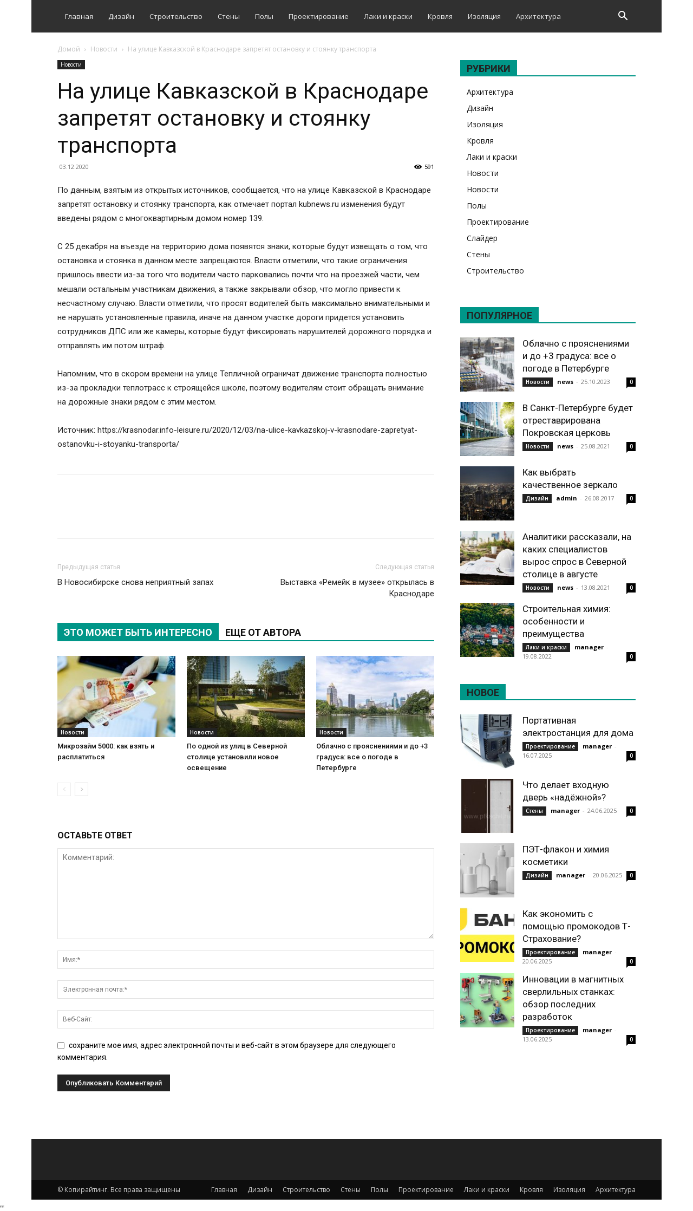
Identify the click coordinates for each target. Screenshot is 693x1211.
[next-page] (81, 789)
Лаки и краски (388, 16)
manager (589, 647)
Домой (68, 49)
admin (566, 498)
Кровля (440, 16)
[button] (623, 17)
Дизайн (121, 16)
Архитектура (538, 16)
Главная (79, 16)
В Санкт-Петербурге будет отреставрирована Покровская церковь (577, 420)
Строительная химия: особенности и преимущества (566, 621)
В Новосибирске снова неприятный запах (135, 582)
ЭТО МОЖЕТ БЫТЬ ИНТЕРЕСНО (138, 632)
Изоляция (484, 16)
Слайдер (482, 238)
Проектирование (319, 16)
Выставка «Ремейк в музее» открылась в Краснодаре (357, 587)
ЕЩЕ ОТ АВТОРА (263, 632)
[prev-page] (64, 789)
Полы (264, 16)
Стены (229, 16)
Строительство (175, 16)
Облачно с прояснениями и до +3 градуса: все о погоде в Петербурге (372, 757)
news (565, 381)
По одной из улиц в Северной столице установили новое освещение (237, 757)
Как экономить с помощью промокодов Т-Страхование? (576, 926)
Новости (103, 49)
